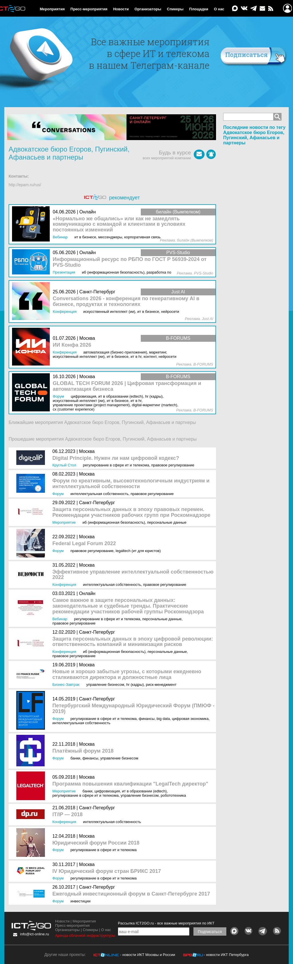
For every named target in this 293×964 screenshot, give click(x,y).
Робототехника (173, 795)
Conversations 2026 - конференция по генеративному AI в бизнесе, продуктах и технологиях (126, 301)
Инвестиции (80, 901)
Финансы (147, 718)
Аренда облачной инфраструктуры (85, 935)
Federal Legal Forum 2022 (84, 543)
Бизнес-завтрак (66, 684)
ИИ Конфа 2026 (72, 345)
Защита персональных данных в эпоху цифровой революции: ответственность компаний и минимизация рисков (132, 641)
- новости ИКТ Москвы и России (147, 955)
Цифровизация (107, 791)
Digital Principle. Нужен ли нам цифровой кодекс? (115, 458)
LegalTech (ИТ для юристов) (138, 551)
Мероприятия (52, 9)
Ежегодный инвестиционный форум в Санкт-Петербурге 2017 (131, 894)
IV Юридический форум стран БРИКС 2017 (106, 871)
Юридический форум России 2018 (95, 843)
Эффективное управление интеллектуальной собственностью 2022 (132, 574)
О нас (219, 9)
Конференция (64, 584)
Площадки (198, 9)
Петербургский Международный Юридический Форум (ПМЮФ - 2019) (133, 708)
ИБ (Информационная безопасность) (113, 522)
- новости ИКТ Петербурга (226, 955)
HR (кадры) (135, 684)
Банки (75, 758)
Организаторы (147, 9)
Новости (121, 9)
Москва (87, 451)
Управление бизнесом (105, 684)
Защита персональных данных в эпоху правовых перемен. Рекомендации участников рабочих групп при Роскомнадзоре (131, 512)
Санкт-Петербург (97, 502)
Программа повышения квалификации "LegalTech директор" (130, 784)
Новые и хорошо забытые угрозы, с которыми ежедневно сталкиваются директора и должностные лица (126, 674)
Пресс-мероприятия (88, 9)
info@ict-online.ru (34, 934)
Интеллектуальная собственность (99, 494)
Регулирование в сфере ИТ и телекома (116, 465)
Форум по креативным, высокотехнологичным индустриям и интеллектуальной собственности (130, 483)
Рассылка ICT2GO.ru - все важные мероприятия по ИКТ (166, 923)
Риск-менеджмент (161, 684)
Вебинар (59, 619)
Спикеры (175, 9)
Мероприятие (64, 522)
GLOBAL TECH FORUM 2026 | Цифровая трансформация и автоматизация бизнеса (127, 386)
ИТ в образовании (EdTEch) (144, 791)
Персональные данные (166, 522)
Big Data (163, 718)
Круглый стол (64, 465)
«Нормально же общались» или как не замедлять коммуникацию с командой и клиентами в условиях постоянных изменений (119, 224)
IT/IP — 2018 (67, 814)
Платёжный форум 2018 (83, 751)
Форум (58, 494)
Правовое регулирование (172, 465)
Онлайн (87, 593)
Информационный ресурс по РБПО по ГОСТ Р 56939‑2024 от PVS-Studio (130, 262)
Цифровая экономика (190, 718)
